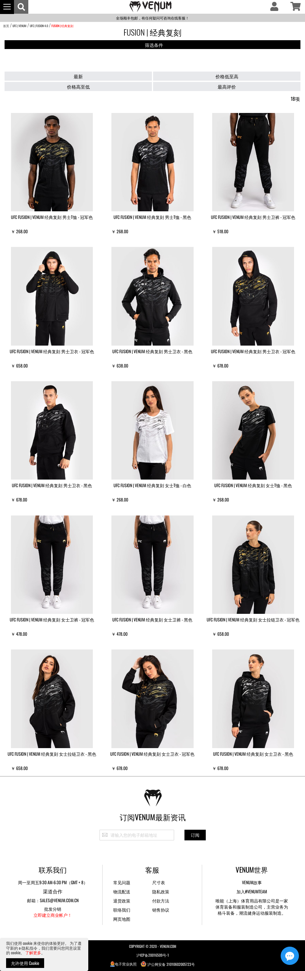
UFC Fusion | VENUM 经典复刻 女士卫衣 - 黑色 (253, 754)
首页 (6, 25)
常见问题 (121, 882)
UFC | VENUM (19, 25)
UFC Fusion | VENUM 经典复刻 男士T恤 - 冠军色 (52, 217)
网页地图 (121, 919)
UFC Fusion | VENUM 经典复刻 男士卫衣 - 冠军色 (52, 351)
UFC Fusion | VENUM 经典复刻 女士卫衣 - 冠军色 (152, 754)
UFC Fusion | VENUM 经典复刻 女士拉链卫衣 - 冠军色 (253, 619)
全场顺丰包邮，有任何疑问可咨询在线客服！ (152, 17)
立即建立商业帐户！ (52, 915)
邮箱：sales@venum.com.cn (53, 900)
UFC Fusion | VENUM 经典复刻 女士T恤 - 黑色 (253, 485)
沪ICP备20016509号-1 (152, 955)
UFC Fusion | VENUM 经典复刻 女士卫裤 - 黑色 (152, 619)
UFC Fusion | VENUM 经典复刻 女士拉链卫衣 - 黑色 (52, 754)
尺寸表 (158, 882)
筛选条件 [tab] (154, 45)
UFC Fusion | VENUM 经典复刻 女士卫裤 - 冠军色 (52, 619)
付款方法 (160, 900)
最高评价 (227, 86)
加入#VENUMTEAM (252, 891)
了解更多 (33, 952)
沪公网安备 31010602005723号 (168, 964)
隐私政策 (160, 891)
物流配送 (121, 891)
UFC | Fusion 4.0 (39, 25)
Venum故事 (252, 882)
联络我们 (121, 909)
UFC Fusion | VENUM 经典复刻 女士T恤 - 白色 (152, 485)
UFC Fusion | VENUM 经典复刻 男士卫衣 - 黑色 (152, 351)
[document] (44, 954)
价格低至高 (227, 76)
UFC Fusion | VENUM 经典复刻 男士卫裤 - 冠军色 (253, 217)
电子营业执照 (123, 963)
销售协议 (160, 909)
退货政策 (121, 900)
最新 (78, 76)
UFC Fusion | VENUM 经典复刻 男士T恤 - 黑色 (152, 217)
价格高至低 (78, 86)
